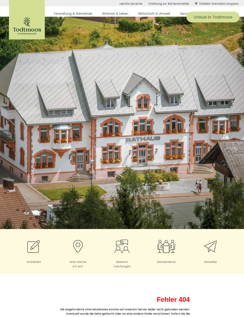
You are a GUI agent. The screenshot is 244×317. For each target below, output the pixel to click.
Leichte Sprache (130, 4)
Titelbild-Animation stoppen (217, 4)
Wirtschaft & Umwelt (154, 13)
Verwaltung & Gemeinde (73, 13)
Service (186, 13)
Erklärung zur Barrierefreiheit (169, 4)
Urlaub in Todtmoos (213, 17)
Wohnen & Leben (115, 13)
